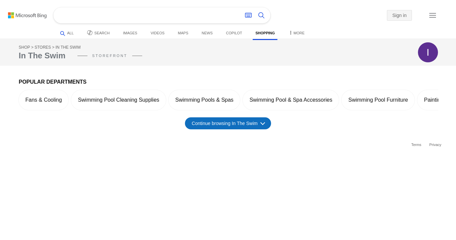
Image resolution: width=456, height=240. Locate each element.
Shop (24, 47)
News (207, 33)
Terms (416, 145)
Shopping (265, 33)
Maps (183, 33)
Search (98, 32)
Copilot (234, 33)
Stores (42, 47)
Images (130, 33)
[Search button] (261, 15)
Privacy (435, 145)
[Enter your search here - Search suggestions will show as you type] (143, 15)
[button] (417, 15)
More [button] (296, 32)
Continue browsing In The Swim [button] (228, 123)
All (67, 33)
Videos (158, 33)
